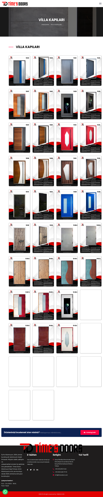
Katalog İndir (89, 432)
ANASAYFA (45, 25)
